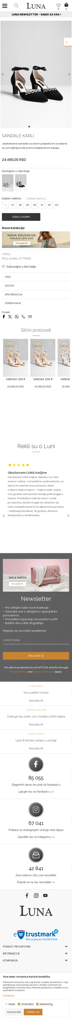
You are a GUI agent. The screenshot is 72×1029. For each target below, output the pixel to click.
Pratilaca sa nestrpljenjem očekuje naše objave (36, 830)
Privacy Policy (18, 672)
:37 (12, 205)
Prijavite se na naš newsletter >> (36, 882)
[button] (16, 5)
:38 (20, 205)
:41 (41, 205)
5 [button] (43, 126)
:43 (56, 205)
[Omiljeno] (58, 6)
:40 (34, 205)
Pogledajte (36, 700)
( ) (36, 198)
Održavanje (36, 303)
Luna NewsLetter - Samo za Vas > (36, 14)
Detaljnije (8, 995)
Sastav (36, 285)
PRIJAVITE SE (36, 656)
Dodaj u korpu (21, 216)
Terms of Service (43, 672)
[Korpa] (66, 2)
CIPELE (6, 254)
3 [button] (36, 126)
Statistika (27, 1004)
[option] (36, 15)
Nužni (12, 1004)
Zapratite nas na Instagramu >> (36, 836)
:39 (27, 205)
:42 (49, 205)
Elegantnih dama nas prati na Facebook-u (36, 784)
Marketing (46, 1004)
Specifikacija (36, 294)
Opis (36, 277)
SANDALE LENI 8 (15, 379)
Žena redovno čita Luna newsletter (36, 875)
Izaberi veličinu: (12, 198)
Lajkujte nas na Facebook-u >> (36, 791)
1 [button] (29, 126)
